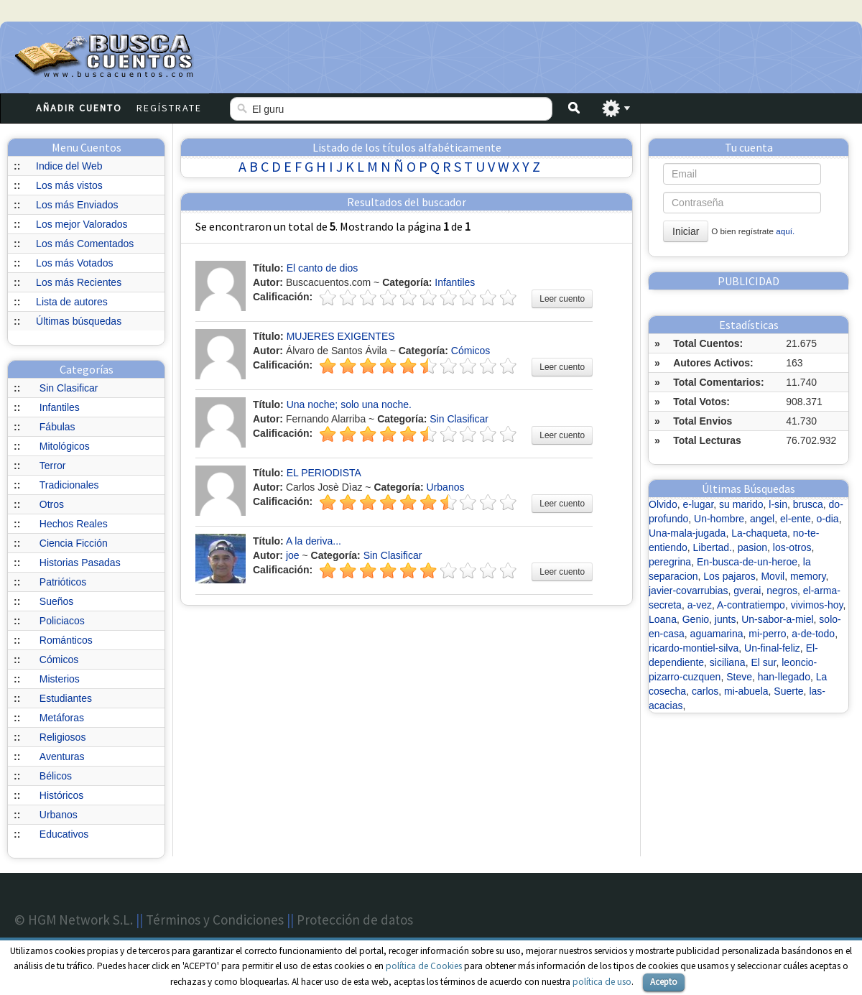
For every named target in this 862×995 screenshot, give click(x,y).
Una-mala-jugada (687, 533)
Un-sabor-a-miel (777, 619)
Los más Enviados (77, 204)
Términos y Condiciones (215, 919)
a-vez (699, 605)
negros (781, 590)
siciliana (728, 662)
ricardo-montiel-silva (693, 648)
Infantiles (60, 407)
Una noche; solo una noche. (349, 404)
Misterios (60, 679)
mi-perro (767, 633)
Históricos (61, 795)
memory (808, 576)
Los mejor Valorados (81, 224)
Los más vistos (69, 185)
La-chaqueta (759, 533)
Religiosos (63, 737)
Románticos (66, 640)
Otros (52, 504)
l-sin (778, 504)
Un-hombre (719, 518)
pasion (752, 547)
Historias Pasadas (80, 562)
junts (725, 619)
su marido (741, 504)
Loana (663, 619)
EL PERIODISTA (324, 472)
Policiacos (62, 620)
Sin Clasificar (69, 388)
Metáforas (62, 717)
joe (293, 555)
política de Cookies (424, 966)
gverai (747, 590)
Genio (695, 619)
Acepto (663, 982)
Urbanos (59, 814)
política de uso (602, 982)
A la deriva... (313, 541)
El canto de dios (322, 268)
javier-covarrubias (688, 590)
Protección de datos (355, 919)
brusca (808, 504)
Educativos (64, 834)
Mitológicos (65, 446)
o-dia (828, 518)
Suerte (788, 691)
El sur (763, 662)
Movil (772, 576)
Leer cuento (562, 299)
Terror (53, 465)
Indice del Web (69, 166)
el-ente (795, 518)
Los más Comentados (85, 243)
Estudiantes (66, 698)
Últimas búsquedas (78, 321)
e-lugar (697, 504)
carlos (705, 691)
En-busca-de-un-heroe (747, 562)
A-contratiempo (751, 605)
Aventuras (62, 756)
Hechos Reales (74, 523)
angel (762, 518)
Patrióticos (63, 582)
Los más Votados (74, 263)
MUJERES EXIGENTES (341, 336)
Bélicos (56, 776)
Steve (739, 676)
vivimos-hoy (817, 605)
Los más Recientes (78, 282)
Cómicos (59, 659)
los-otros (792, 547)
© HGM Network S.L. (73, 919)
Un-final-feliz (772, 648)
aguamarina (716, 633)
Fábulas (57, 426)
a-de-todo (813, 633)
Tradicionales (69, 485)
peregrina (670, 562)
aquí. (785, 231)
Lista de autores (72, 301)
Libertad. (712, 547)
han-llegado (784, 676)
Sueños (56, 601)
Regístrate (169, 107)
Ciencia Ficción (74, 543)
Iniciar (685, 231)
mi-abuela (746, 691)
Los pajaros (729, 576)
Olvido (663, 504)
